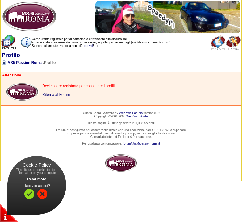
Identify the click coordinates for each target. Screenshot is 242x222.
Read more (36, 179)
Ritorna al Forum (56, 94)
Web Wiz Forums (131, 113)
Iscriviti (88, 45)
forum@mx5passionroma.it (141, 143)
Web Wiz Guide (137, 116)
